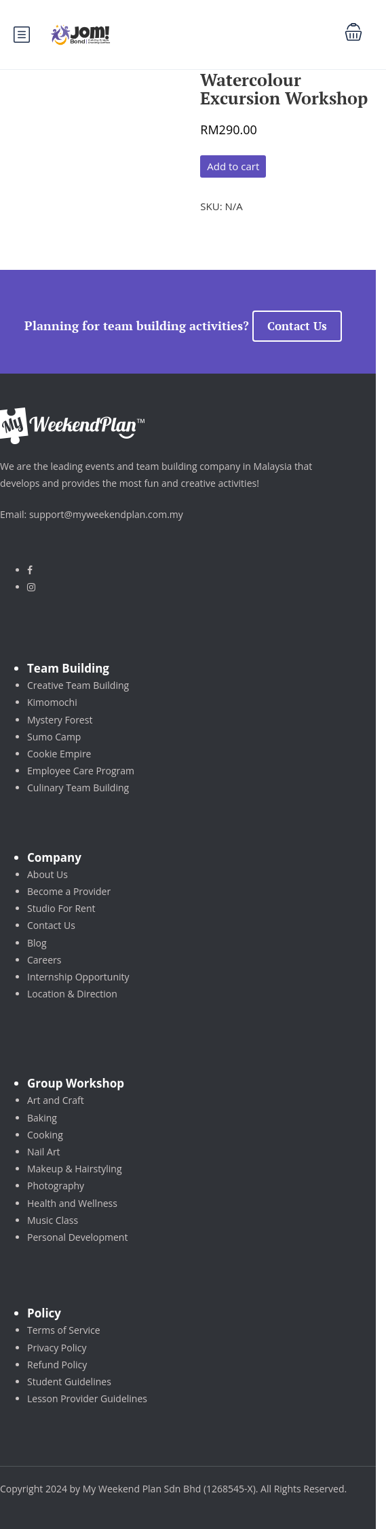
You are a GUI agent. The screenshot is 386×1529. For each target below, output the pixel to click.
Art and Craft (55, 1100)
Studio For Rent (61, 908)
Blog (37, 942)
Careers (44, 959)
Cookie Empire (59, 753)
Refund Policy (57, 1364)
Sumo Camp (54, 736)
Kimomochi (52, 702)
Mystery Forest (59, 719)
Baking (42, 1117)
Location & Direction (72, 993)
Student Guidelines (69, 1381)
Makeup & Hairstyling (74, 1168)
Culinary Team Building (78, 787)
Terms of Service (63, 1330)
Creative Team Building (78, 685)
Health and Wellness (72, 1203)
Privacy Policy (56, 1347)
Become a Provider (69, 891)
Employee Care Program (80, 770)
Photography (55, 1185)
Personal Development (77, 1237)
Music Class (52, 1220)
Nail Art (43, 1151)
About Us (47, 874)
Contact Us (297, 326)
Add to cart (233, 166)
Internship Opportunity (78, 976)
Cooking (45, 1134)
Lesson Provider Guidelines (87, 1398)
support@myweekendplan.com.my (106, 514)
